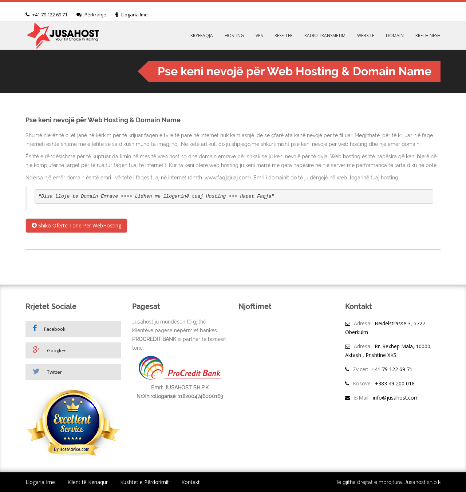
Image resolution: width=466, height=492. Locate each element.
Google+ (49, 350)
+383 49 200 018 (395, 383)
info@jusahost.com (396, 397)
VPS (259, 35)
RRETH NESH (428, 35)
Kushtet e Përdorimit (144, 482)
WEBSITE (365, 35)
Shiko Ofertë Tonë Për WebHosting (76, 225)
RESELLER (284, 35)
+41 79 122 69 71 (49, 14)
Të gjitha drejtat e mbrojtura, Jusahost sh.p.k (388, 482)
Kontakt (190, 482)
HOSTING (234, 35)
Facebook (49, 328)
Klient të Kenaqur (87, 482)
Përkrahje (95, 14)
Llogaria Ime (134, 14)
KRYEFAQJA (201, 35)
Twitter (47, 371)
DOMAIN (395, 35)
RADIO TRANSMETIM (324, 35)
